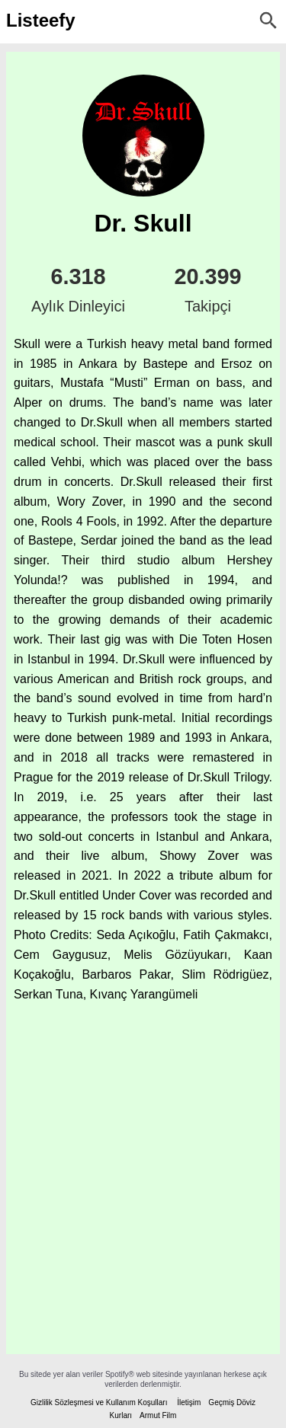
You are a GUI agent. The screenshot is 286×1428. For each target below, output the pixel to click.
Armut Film (158, 1415)
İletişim (189, 1402)
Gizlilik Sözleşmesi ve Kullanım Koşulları (99, 1402)
